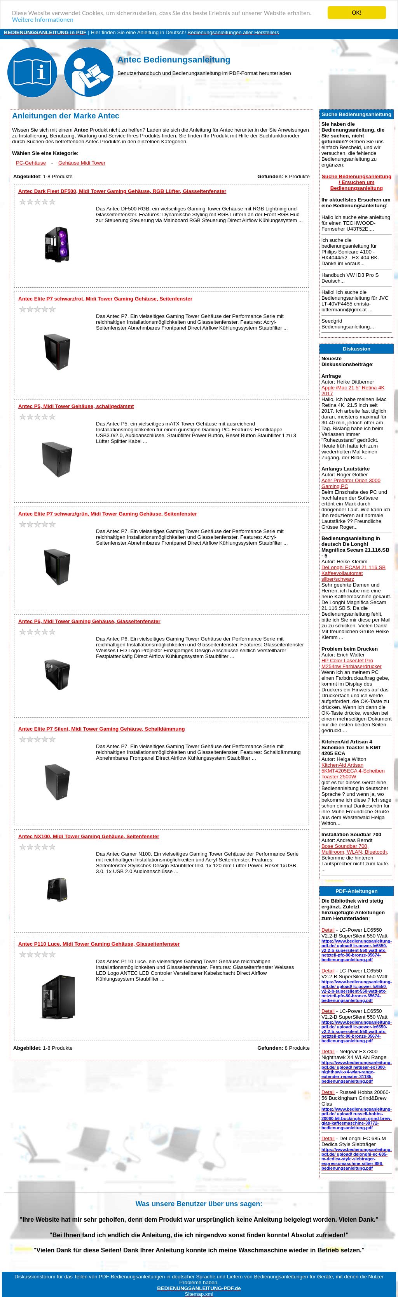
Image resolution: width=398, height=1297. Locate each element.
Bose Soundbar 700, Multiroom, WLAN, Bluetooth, (354, 849)
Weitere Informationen (42, 20)
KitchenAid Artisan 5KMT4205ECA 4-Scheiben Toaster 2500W (353, 771)
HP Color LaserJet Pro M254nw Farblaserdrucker (351, 663)
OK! (357, 13)
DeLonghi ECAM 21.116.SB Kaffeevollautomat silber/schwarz (353, 573)
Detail (328, 930)
